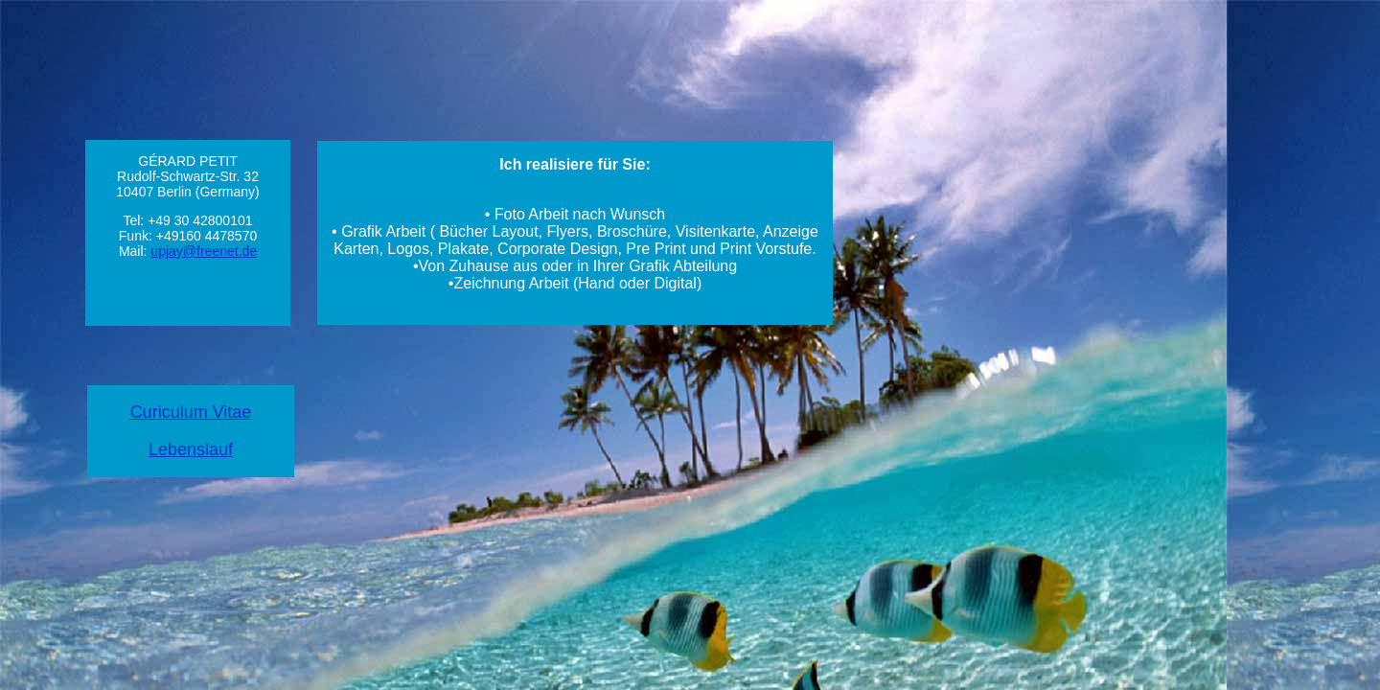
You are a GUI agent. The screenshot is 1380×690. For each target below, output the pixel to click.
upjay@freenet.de (203, 251)
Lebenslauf (191, 449)
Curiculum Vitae (191, 412)
